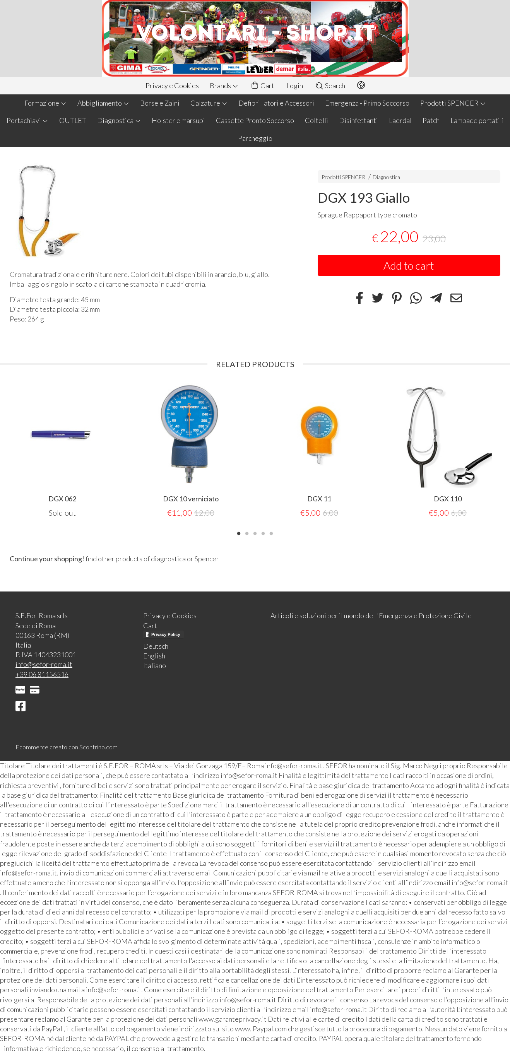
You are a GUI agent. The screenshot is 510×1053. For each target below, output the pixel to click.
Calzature (209, 103)
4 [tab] (263, 532)
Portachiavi (27, 120)
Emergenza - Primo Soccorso (367, 103)
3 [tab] (255, 532)
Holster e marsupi (178, 120)
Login (294, 85)
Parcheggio (255, 138)
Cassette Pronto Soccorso (255, 120)
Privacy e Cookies (172, 85)
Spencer (207, 558)
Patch (431, 120)
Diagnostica (119, 120)
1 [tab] (238, 532)
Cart (262, 86)
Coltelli (316, 120)
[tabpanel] (62, 450)
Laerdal (400, 120)
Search (330, 85)
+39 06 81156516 (41, 674)
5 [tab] (271, 532)
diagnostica (168, 558)
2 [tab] (247, 532)
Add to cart (408, 265)
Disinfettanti (358, 120)
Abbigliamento (103, 103)
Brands (224, 85)
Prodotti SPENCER (453, 103)
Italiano (154, 665)
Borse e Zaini (160, 103)
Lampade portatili (477, 120)
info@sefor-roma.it (43, 664)
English (154, 655)
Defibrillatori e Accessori (276, 103)
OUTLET (72, 120)
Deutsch (155, 645)
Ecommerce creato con (66, 746)
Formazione (45, 103)
